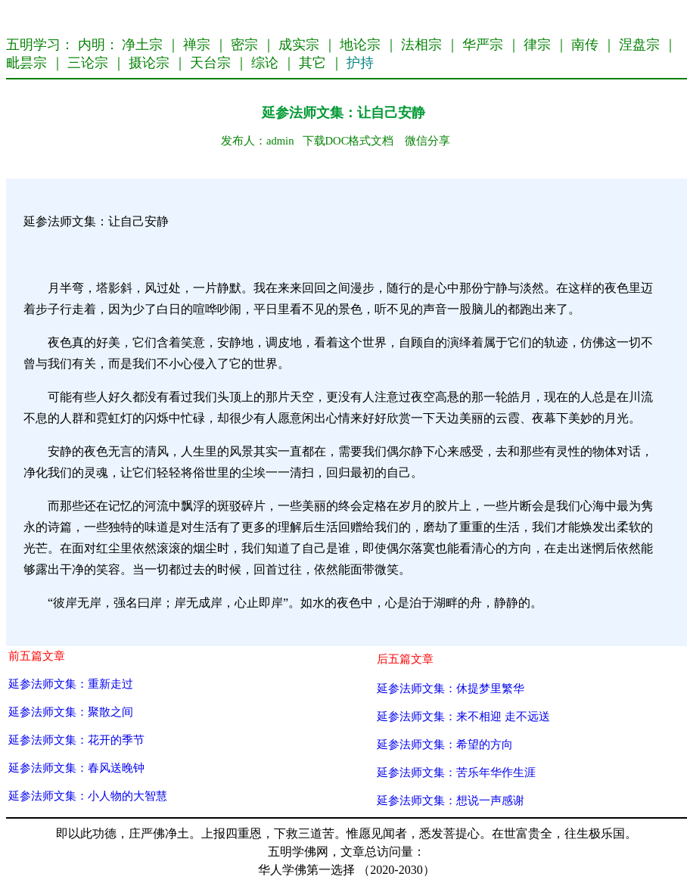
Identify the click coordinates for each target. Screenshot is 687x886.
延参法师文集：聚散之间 (70, 711)
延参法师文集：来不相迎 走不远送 (463, 716)
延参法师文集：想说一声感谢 (450, 800)
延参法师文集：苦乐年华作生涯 (456, 772)
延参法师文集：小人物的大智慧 (87, 795)
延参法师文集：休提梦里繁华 (450, 688)
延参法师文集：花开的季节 (76, 739)
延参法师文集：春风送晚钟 (76, 767)
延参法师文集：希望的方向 (445, 744)
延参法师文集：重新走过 (70, 683)
